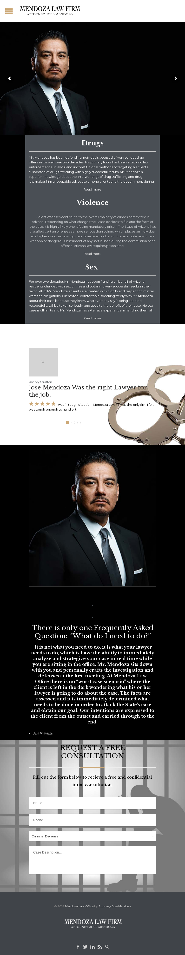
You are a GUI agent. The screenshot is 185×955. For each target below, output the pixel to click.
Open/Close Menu (9, 11)
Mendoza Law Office (79, 906)
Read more (92, 254)
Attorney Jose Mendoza (115, 906)
